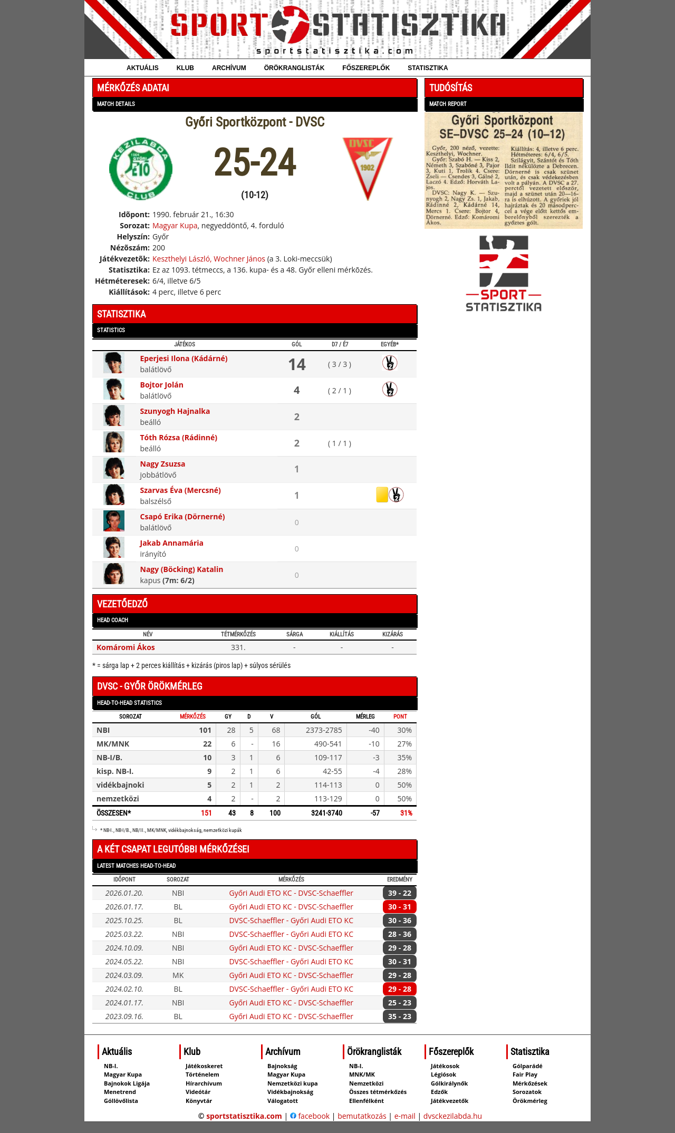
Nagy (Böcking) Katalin (182, 569)
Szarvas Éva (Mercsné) (180, 490)
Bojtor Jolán (162, 385)
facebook (310, 1116)
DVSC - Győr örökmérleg (149, 686)
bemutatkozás (362, 1116)
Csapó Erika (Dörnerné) (182, 516)
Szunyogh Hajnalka (175, 411)
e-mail (405, 1116)
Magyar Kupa (175, 225)
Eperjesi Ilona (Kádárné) (184, 358)
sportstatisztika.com (244, 1116)
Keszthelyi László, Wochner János (208, 259)
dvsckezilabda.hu (452, 1116)
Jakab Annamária (172, 543)
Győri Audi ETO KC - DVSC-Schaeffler (291, 893)
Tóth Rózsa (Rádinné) (178, 437)
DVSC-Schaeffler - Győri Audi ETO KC (291, 920)
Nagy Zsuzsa (163, 464)
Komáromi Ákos (126, 647)
